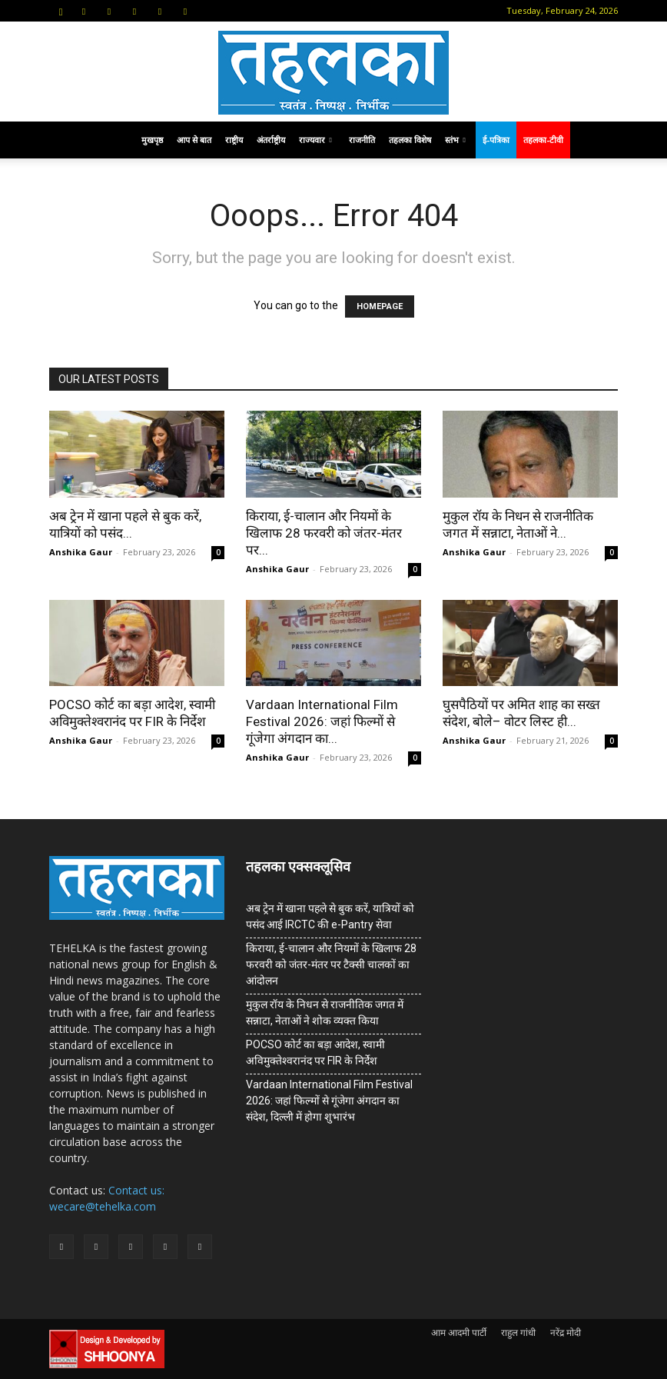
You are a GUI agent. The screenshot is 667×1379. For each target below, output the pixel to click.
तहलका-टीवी (543, 139)
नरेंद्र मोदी (565, 1332)
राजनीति (362, 139)
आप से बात (194, 139)
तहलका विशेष (410, 139)
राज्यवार (315, 139)
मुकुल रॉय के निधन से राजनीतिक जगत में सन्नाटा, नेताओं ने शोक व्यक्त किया (324, 1012)
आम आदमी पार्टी (458, 1332)
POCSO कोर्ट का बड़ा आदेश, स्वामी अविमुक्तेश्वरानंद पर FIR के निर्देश (315, 1052)
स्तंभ (455, 139)
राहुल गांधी (518, 1332)
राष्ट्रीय (234, 139)
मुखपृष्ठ (152, 139)
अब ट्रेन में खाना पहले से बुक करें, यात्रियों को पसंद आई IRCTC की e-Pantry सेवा (330, 916)
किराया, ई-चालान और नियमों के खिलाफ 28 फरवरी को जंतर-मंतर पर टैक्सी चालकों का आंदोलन (331, 964)
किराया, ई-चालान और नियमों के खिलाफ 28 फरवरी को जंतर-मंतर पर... (324, 533)
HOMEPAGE (380, 306)
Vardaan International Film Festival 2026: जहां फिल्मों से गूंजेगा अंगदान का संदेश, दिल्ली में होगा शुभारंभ (329, 1100)
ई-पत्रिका (496, 139)
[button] (60, 10)
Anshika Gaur (80, 552)
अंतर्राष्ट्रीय (271, 139)
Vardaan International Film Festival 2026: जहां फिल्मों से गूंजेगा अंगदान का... (322, 721)
